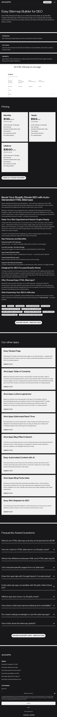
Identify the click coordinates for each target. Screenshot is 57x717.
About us (4, 688)
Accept (28, 703)
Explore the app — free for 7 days (28, 322)
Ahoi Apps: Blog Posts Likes (9, 667)
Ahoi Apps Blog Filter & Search (10, 676)
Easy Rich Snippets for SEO (9, 664)
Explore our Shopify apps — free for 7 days (28, 635)
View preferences (28, 711)
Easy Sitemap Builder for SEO (10, 673)
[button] (55, 693)
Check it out (8, 364)
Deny (28, 707)
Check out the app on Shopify (14, 177)
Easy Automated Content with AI (11, 670)
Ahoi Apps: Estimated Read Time (11, 679)
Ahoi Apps (6, 2)
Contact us (47, 2)
